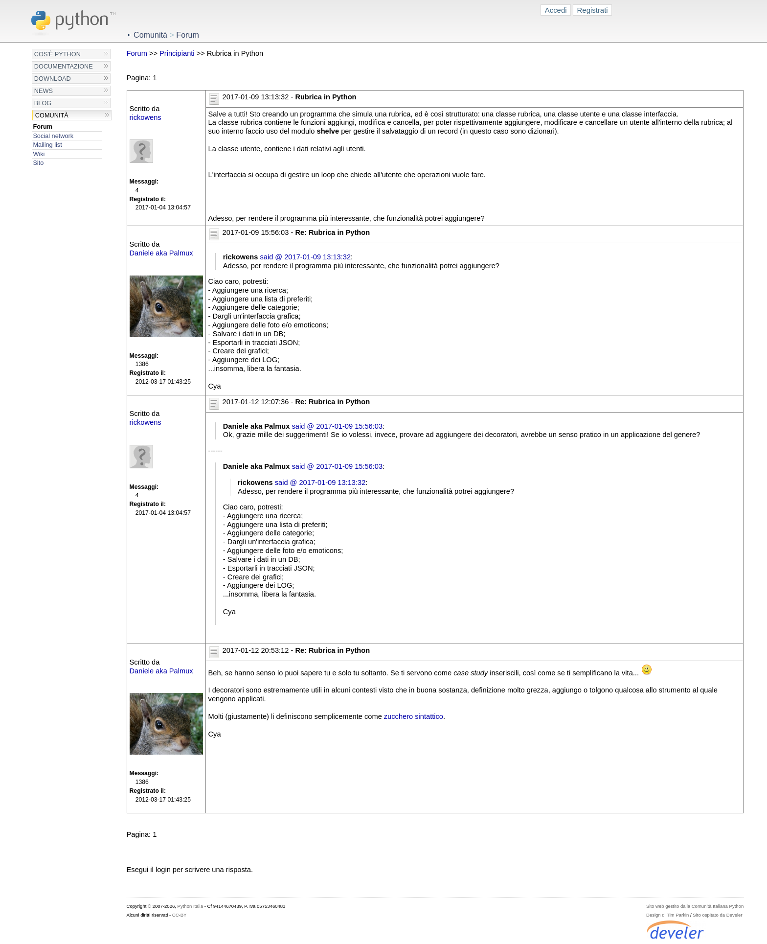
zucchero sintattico (413, 716)
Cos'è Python (57, 54)
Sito (38, 162)
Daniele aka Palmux (161, 253)
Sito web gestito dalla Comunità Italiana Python (695, 906)
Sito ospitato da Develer (717, 915)
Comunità (51, 115)
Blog (42, 103)
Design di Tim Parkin (667, 915)
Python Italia (190, 906)
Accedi (556, 10)
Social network (53, 135)
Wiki (39, 154)
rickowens (145, 117)
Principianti (177, 53)
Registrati (592, 10)
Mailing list (47, 144)
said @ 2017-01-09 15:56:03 (337, 426)
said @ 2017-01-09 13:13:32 (305, 257)
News (43, 90)
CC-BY (179, 915)
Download (52, 78)
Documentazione (63, 66)
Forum (42, 126)
